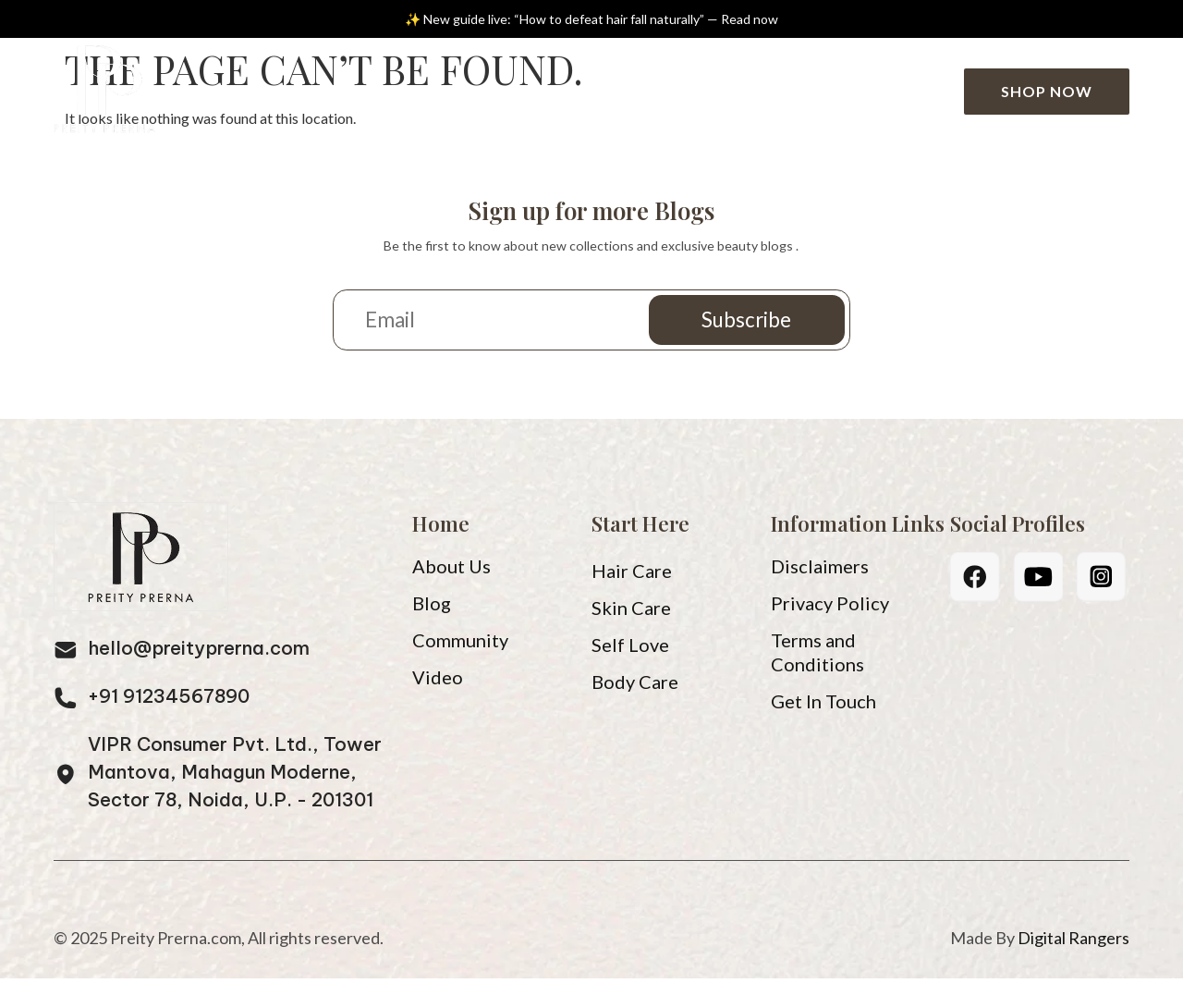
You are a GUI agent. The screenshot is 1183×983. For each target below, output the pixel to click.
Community (736, 91)
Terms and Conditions (817, 656)
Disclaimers (820, 570)
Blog (521, 91)
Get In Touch (823, 705)
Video (611, 91)
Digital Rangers (1073, 942)
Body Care (635, 686)
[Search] (929, 92)
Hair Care (632, 575)
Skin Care (631, 612)
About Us (406, 91)
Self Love (630, 649)
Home (291, 91)
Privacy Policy (830, 607)
